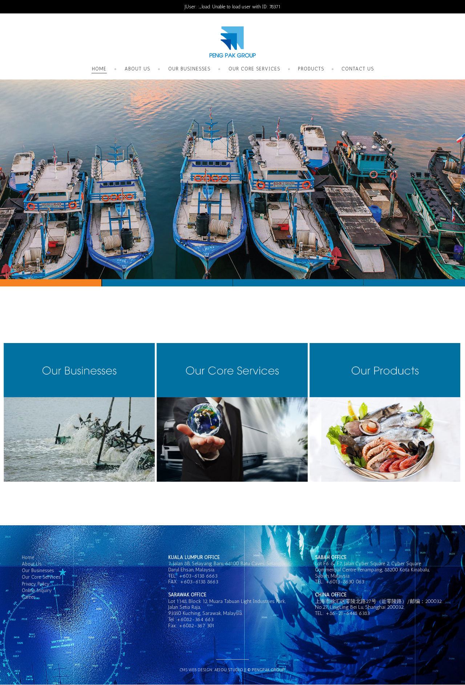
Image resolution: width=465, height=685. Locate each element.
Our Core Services (254, 69)
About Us (137, 69)
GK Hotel (232, 42)
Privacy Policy (35, 584)
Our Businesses (189, 69)
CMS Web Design (195, 670)
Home (99, 69)
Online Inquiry (37, 590)
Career (28, 597)
